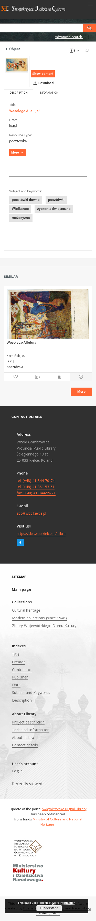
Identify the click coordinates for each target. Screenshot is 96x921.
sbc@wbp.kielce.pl (31, 513)
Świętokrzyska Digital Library (64, 809)
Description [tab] (19, 92)
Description (22, 700)
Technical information (30, 729)
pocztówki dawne (26, 200)
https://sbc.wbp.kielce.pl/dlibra (41, 533)
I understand (49, 908)
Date (16, 684)
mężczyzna (21, 218)
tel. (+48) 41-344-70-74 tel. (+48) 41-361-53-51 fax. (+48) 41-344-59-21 (36, 486)
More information (63, 902)
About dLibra (23, 737)
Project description (28, 722)
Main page (21, 589)
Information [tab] (48, 92)
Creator (18, 661)
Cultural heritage (26, 610)
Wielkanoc (20, 209)
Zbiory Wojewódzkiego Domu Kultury (44, 625)
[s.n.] (13, 125)
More (81, 392)
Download (42, 83)
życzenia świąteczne (54, 209)
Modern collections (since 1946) (39, 617)
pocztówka (18, 141)
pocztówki (56, 200)
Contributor (22, 669)
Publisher (20, 677)
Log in (17, 770)
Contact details (25, 745)
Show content (43, 74)
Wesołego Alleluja (21, 342)
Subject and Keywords (31, 692)
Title (15, 654)
